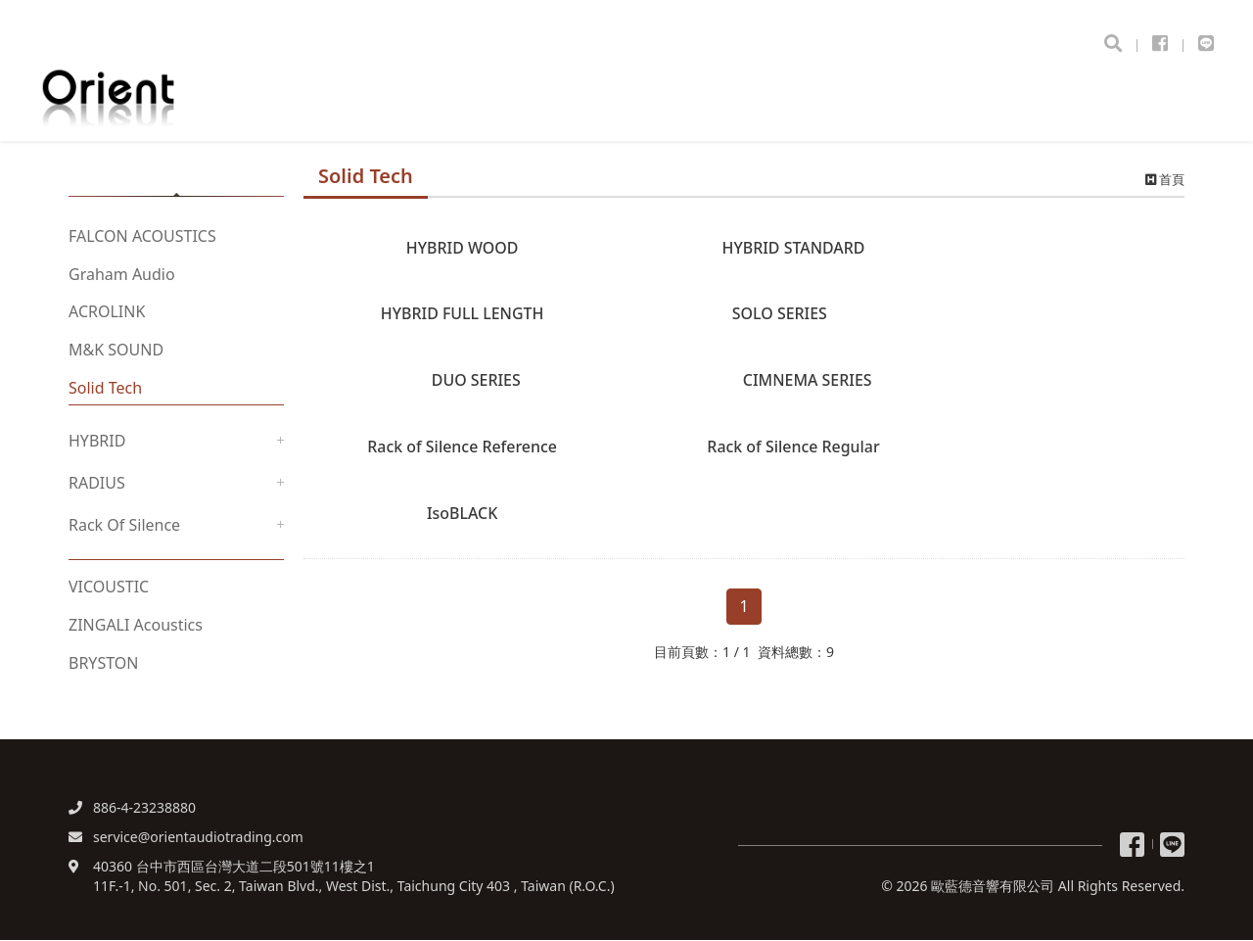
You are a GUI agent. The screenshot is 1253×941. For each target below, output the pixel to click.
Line (1172, 845)
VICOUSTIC (109, 588)
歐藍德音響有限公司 (161, 94)
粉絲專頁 (1132, 845)
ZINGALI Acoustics (136, 626)
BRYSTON (103, 664)
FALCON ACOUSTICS (142, 237)
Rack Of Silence (124, 526)
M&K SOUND (116, 351)
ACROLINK (107, 313)
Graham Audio (122, 275)
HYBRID (97, 441)
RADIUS (97, 483)
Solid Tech (105, 389)
